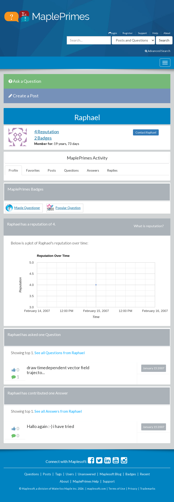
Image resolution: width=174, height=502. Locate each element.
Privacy (132, 488)
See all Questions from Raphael (59, 353)
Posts (52, 170)
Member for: (43, 144)
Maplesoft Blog (110, 474)
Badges (130, 474)
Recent (145, 474)
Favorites (33, 170)
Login (112, 33)
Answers (93, 170)
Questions (71, 170)
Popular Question (68, 208)
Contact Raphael (145, 132)
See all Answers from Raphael (58, 411)
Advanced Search (157, 50)
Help (155, 33)
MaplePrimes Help (86, 481)
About (167, 33)
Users (70, 474)
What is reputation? (149, 226)
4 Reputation (46, 131)
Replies (112, 170)
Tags (58, 474)
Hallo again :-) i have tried (50, 426)
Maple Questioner (27, 208)
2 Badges (43, 138)
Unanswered (87, 474)
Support (142, 33)
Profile (13, 170)
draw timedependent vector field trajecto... (58, 370)
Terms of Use (116, 488)
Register (128, 33)
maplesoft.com (96, 488)
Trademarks (147, 488)
